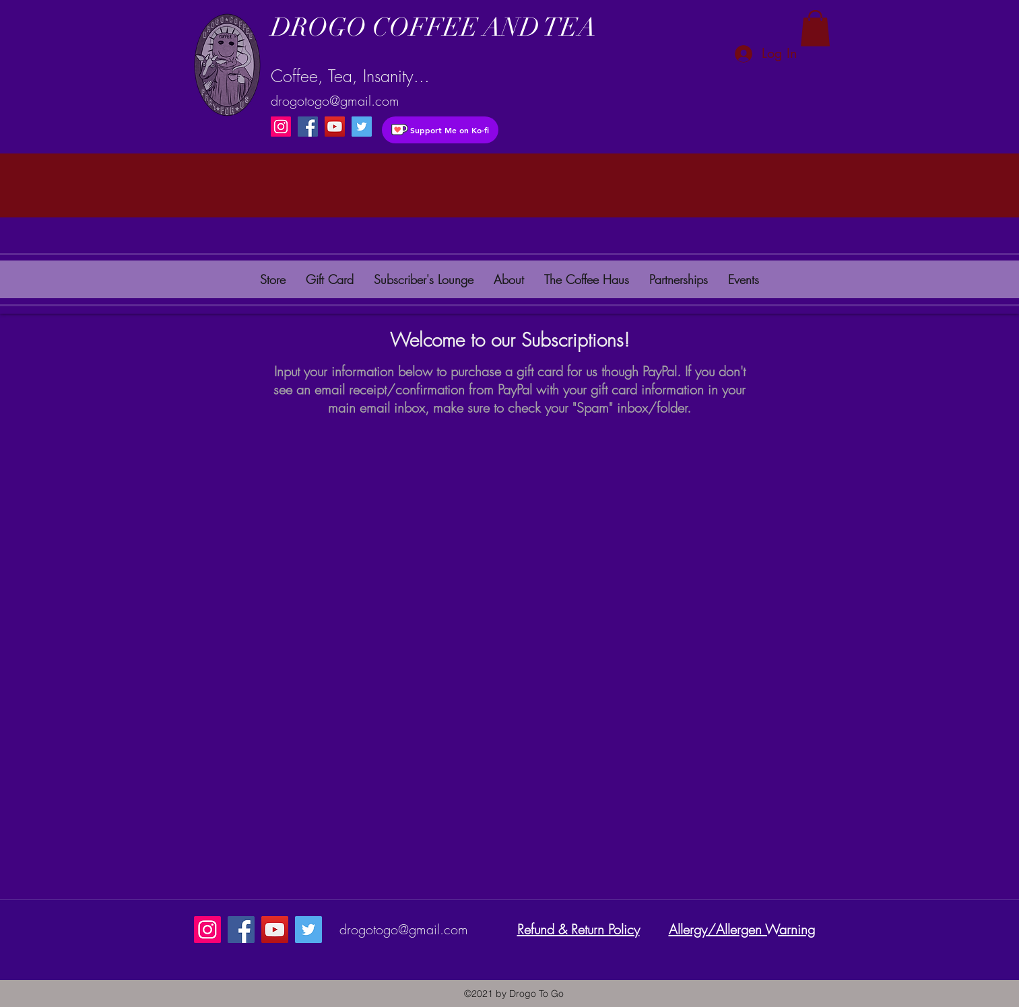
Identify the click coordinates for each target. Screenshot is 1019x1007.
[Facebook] (308, 126)
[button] (815, 28)
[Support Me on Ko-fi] (440, 129)
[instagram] (362, 126)
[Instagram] (281, 126)
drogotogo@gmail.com (335, 101)
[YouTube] (335, 126)
